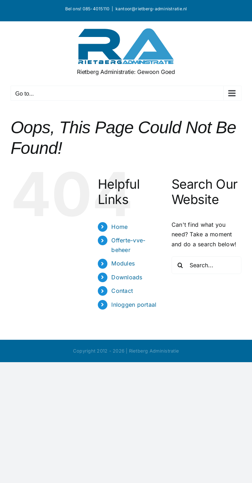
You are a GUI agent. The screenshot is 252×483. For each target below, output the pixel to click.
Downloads (126, 277)
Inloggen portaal (133, 304)
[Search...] (206, 265)
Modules (123, 263)
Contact (122, 290)
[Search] (180, 265)
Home (119, 226)
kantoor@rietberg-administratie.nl (151, 8)
